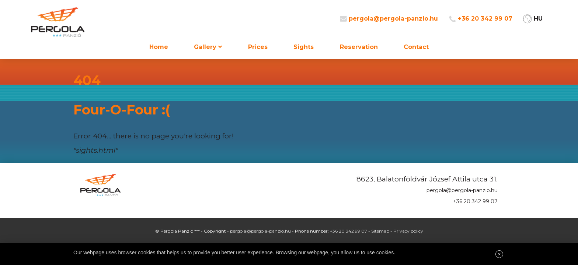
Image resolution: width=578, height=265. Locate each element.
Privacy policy (408, 231)
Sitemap (380, 231)
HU (538, 18)
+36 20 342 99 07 (485, 18)
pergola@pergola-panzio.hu (393, 18)
